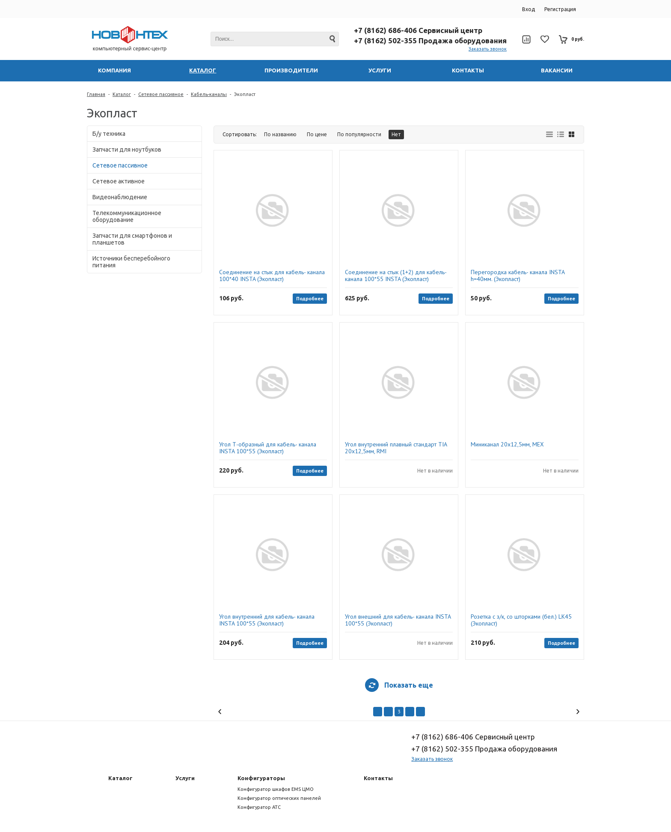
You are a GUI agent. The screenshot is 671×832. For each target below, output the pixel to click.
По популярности (359, 134)
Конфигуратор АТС (259, 807)
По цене (317, 134)
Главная (96, 94)
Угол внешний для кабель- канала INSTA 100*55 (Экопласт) (398, 620)
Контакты (378, 778)
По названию (280, 134)
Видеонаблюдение (119, 197)
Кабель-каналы (209, 94)
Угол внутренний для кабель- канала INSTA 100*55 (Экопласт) (267, 620)
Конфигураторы (261, 778)
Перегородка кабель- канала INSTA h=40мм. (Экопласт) (517, 275)
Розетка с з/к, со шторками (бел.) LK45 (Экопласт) (521, 620)
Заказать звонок (488, 48)
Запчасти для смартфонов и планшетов (132, 239)
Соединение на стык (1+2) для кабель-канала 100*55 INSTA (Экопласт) (396, 275)
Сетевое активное (118, 181)
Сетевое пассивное (161, 94)
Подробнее (310, 298)
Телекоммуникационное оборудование (126, 216)
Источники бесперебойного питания (131, 262)
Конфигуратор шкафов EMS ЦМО (276, 789)
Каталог (122, 94)
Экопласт (244, 94)
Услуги (185, 778)
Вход (528, 9)
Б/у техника (108, 133)
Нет (396, 134)
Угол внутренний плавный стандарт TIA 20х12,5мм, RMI (396, 448)
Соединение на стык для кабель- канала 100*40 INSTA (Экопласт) (272, 275)
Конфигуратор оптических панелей (279, 798)
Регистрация (560, 9)
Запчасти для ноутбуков (126, 149)
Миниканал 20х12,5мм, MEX (507, 444)
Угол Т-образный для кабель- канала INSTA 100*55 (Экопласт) (267, 448)
